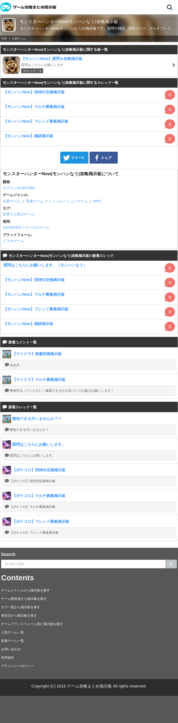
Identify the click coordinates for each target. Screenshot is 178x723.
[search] (171, 564)
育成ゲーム (34, 201)
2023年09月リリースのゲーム (26, 227)
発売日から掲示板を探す (19, 615)
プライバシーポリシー (17, 666)
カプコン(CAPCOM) (19, 188)
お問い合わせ (11, 649)
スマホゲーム (13, 241)
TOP (4, 38)
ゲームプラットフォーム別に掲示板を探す (32, 624)
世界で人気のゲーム (18, 214)
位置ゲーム (19, 38)
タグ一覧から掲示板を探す (20, 607)
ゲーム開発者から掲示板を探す (24, 599)
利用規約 (7, 658)
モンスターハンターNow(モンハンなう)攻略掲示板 (69, 21)
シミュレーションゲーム (68, 201)
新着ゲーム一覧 (12, 641)
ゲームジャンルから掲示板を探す (25, 590)
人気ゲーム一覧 (12, 632)
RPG (97, 201)
